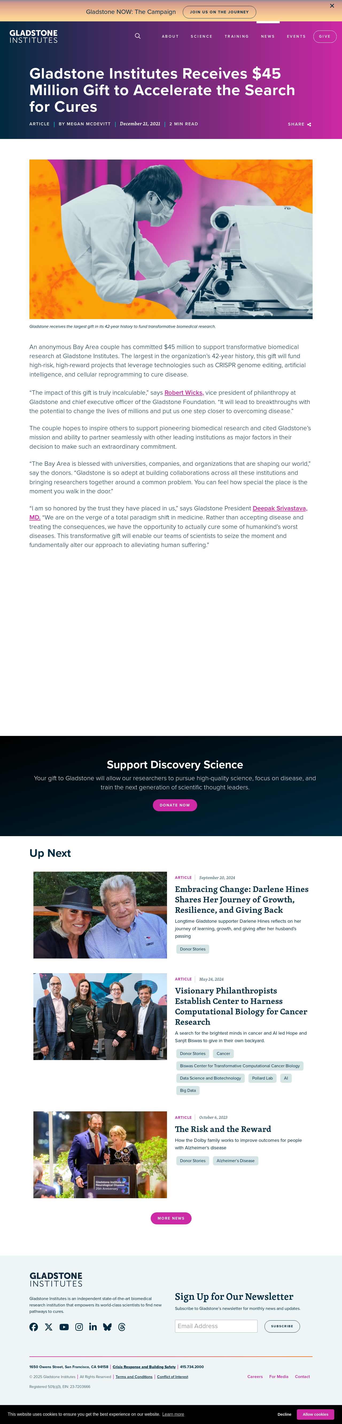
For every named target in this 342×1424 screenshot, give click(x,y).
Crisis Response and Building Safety (144, 1367)
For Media (279, 1376)
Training (237, 36)
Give (325, 36)
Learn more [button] (173, 1414)
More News (171, 1218)
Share (300, 124)
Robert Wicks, (184, 393)
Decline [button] (284, 1414)
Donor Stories (192, 949)
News (268, 36)
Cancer (223, 1053)
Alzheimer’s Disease (236, 1160)
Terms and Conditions (134, 1377)
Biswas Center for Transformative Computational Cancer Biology (240, 1066)
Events (296, 36)
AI (286, 1078)
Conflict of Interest (172, 1377)
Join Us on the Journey (219, 12)
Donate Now (175, 805)
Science (202, 36)
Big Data (188, 1090)
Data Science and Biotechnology (210, 1078)
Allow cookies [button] (315, 1414)
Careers (255, 1376)
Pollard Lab (262, 1078)
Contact (302, 1376)
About (170, 36)
